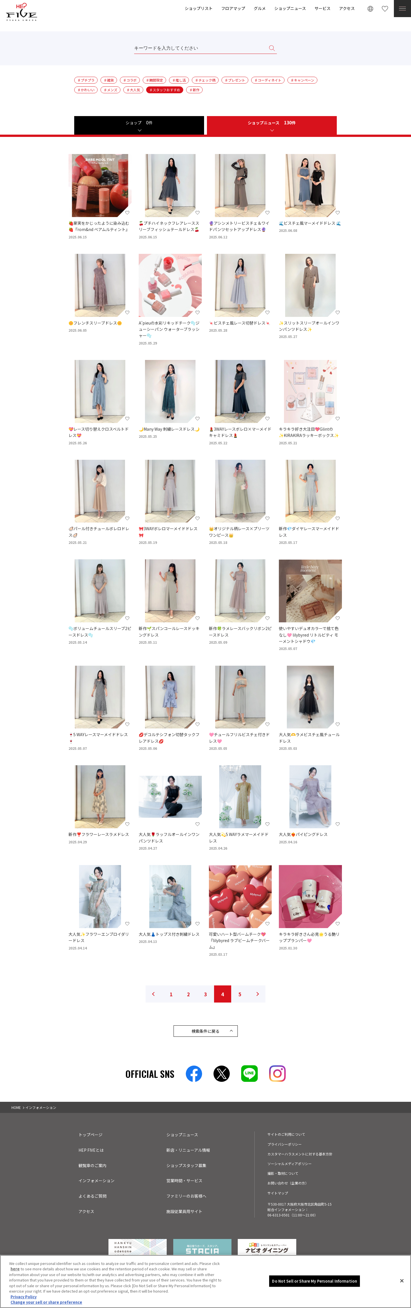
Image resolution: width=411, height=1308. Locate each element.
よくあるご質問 (92, 1196)
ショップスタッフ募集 (186, 1165)
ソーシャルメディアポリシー (289, 1163)
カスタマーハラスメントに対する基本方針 (300, 1153)
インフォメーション (96, 1180)
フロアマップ (233, 8)
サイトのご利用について (286, 1134)
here (15, 1268)
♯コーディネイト (267, 80)
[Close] (402, 1280)
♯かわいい (85, 89)
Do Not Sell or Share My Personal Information (314, 1281)
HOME (16, 1107)
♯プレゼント (235, 80)
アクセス (347, 8)
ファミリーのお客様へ (186, 1196)
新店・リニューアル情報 (188, 1150)
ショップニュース (290, 8)
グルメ (260, 8)
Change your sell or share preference (46, 1302)
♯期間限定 (154, 80)
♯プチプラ (85, 80)
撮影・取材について (282, 1173)
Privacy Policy (24, 1296)
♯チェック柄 (205, 80)
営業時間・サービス (184, 1180)
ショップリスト (199, 8)
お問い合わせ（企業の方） (288, 1183)
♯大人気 (133, 89)
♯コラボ (130, 80)
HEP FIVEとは (91, 1150)
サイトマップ (277, 1192)
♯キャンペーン (302, 80)
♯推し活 (179, 80)
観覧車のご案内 (92, 1165)
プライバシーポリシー (284, 1144)
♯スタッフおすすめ (164, 89)
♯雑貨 (109, 80)
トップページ (90, 1134)
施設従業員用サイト (184, 1211)
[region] (205, 1281)
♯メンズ (110, 89)
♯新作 (194, 89)
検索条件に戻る (205, 1031)
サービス (323, 8)
